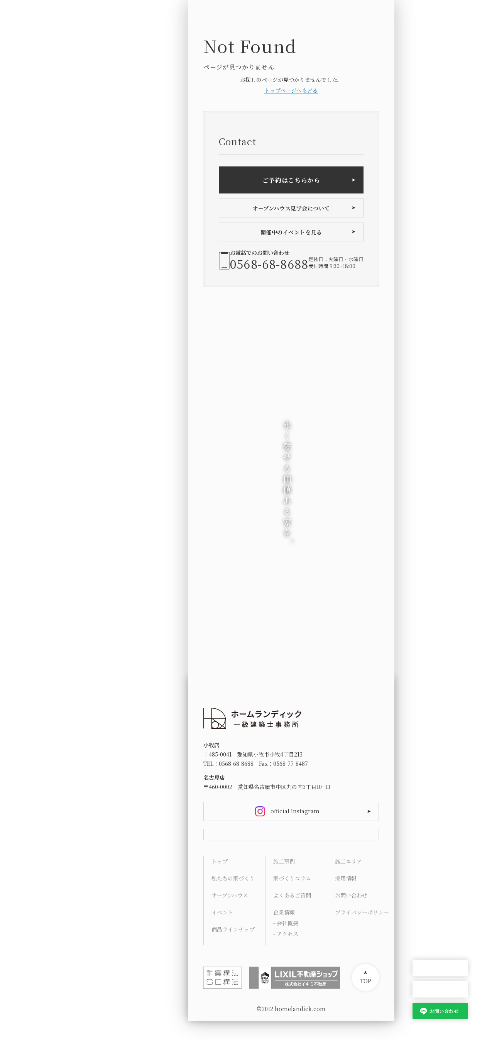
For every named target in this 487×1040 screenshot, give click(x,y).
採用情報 (346, 897)
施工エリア (348, 880)
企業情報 (284, 931)
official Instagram (295, 811)
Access (422, 910)
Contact (423, 929)
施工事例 (284, 880)
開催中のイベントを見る (291, 232)
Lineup (422, 836)
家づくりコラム (292, 897)
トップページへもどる (291, 90)
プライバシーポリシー (362, 931)
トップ (219, 880)
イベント (222, 931)
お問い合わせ (444, 1011)
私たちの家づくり (233, 897)
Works (421, 854)
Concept (424, 817)
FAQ (418, 892)
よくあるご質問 (292, 914)
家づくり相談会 (440, 989)
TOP (365, 1000)
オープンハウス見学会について (291, 208)
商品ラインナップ (233, 948)
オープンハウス (440, 968)
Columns (425, 873)
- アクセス (285, 953)
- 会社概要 (285, 942)
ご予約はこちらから (291, 180)
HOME (421, 799)
